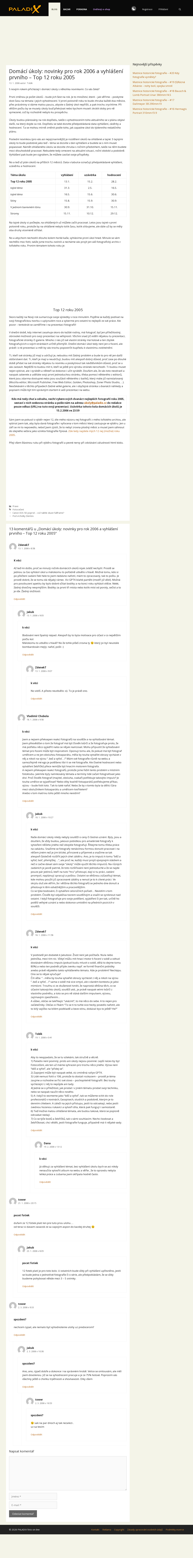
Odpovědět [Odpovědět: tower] (19, 1234)
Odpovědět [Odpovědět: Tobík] (36, 1130)
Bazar (66, 9)
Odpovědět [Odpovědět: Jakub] (28, 654)
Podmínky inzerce (175, 1529)
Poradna (81, 9)
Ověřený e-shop (101, 9)
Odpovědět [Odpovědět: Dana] (45, 1182)
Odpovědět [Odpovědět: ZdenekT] (19, 599)
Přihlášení (163, 9)
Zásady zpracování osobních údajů (145, 1529)
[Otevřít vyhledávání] (180, 9)
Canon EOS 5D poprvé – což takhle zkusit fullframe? (38, 512)
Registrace (147, 9)
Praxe (15, 506)
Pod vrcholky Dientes (23, 516)
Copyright (119, 1529)
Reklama (106, 1529)
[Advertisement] (96, 38)
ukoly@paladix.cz (95, 403)
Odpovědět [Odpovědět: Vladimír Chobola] (28, 800)
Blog (54, 9)
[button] (133, 8)
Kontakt (95, 1529)
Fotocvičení (18, 509)
